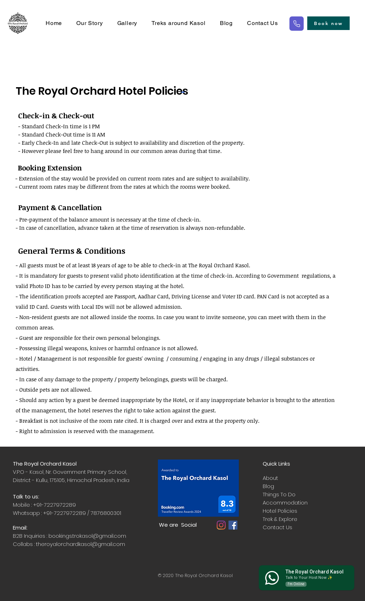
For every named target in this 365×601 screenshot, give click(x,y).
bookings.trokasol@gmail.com (87, 536)
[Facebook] (232, 525)
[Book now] (328, 23)
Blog (268, 486)
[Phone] (296, 23)
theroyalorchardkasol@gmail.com (80, 544)
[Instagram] (221, 525)
